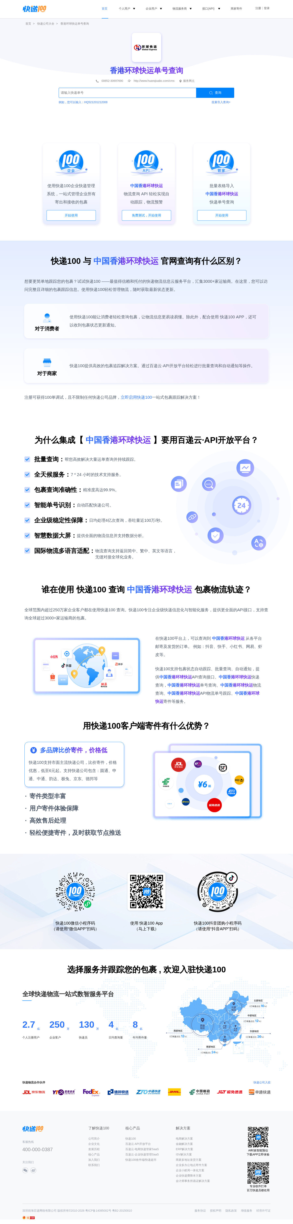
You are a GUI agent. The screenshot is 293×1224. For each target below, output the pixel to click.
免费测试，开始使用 (146, 215)
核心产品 (94, 1154)
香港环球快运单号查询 (74, 23)
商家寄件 (236, 8)
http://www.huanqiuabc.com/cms (154, 80)
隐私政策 (231, 1210)
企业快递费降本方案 (188, 1175)
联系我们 (94, 1165)
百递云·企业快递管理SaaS (142, 1154)
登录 (267, 8)
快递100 (130, 1138)
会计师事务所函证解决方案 (193, 1181)
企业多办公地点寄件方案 (191, 1165)
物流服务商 (180, 8)
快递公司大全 (45, 23)
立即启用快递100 (136, 397)
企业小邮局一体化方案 (190, 1170)
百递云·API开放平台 (138, 1143)
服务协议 (200, 1210)
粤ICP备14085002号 (98, 1210)
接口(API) (208, 8)
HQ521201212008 (95, 102)
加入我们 (94, 1159)
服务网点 (189, 80)
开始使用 (71, 215)
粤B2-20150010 (122, 1210)
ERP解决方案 (184, 1149)
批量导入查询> (221, 102)
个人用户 (124, 8)
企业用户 (151, 8)
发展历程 (94, 1149)
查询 (215, 93)
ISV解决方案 (184, 1154)
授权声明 (215, 1210)
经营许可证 (263, 1210)
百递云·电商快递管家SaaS (142, 1149)
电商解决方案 (184, 1138)
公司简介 (94, 1138)
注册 (258, 8)
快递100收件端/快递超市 (140, 1159)
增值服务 (246, 1210)
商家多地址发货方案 (188, 1159)
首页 (104, 8)
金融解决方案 (184, 1143)
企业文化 (94, 1143)
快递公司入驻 (262, 1082)
